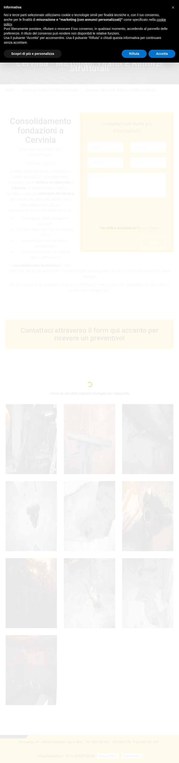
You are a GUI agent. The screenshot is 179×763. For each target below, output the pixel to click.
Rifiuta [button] (134, 54)
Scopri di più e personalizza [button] (32, 54)
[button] (173, 7)
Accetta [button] (162, 54)
